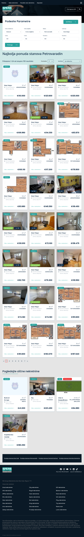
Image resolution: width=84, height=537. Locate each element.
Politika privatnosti (62, 470)
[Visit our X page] (70, 468)
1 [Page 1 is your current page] (6, 359)
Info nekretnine (7, 489)
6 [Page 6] (21, 359)
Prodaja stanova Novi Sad (11, 457)
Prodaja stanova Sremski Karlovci (48, 457)
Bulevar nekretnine (62, 489)
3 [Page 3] (12, 359)
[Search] (80, 9)
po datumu (68, 60)
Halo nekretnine (34, 492)
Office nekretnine (7, 492)
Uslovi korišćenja (76, 470)
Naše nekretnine (13, 3)
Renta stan (59, 505)
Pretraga (12, 43)
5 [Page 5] (18, 359)
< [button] (3, 360)
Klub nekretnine (61, 492)
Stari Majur (66, 30)
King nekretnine (34, 502)
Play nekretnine (61, 499)
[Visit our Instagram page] (64, 468)
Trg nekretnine (60, 502)
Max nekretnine (7, 502)
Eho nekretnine (7, 495)
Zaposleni (39, 3)
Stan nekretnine (7, 499)
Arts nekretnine (7, 505)
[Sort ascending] (49, 59)
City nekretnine (33, 486)
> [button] (27, 360)
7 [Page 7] (24, 359)
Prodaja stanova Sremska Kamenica (69, 457)
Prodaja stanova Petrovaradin (28, 457)
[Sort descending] (52, 59)
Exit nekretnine (33, 499)
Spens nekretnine (34, 495)
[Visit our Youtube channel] (67, 468)
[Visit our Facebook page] (61, 468)
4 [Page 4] (15, 359)
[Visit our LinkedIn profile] (74, 468)
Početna (4, 3)
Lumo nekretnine (61, 508)
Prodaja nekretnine (35, 508)
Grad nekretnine (7, 486)
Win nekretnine (60, 495)
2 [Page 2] (9, 359)
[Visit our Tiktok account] (77, 468)
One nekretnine (34, 505)
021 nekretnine (60, 486)
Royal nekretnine (34, 489)
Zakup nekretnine (7, 508)
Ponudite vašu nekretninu (27, 3)
